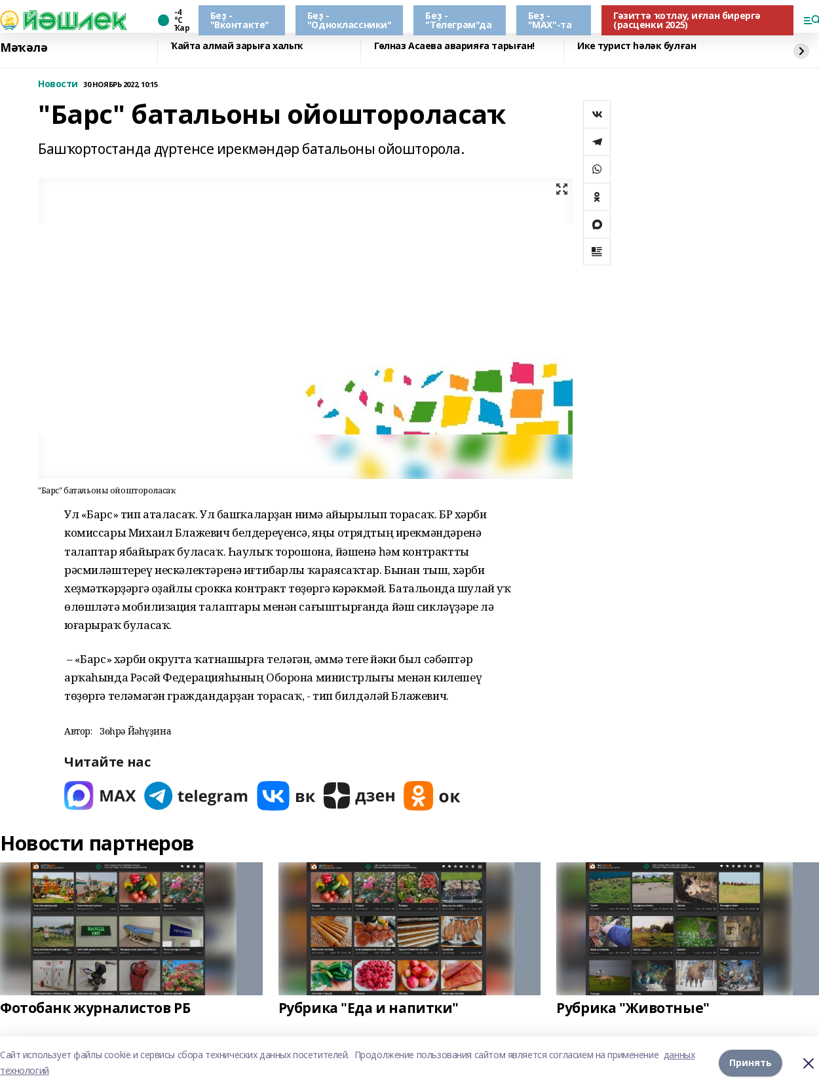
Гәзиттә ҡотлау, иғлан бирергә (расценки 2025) (687, 20)
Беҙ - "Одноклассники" (349, 20)
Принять (750, 1062)
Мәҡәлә (23, 48)
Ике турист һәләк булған (636, 46)
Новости (58, 84)
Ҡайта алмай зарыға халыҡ (237, 46)
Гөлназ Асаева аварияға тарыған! (454, 46)
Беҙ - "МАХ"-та (550, 20)
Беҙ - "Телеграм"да (458, 20)
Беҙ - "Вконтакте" (239, 20)
